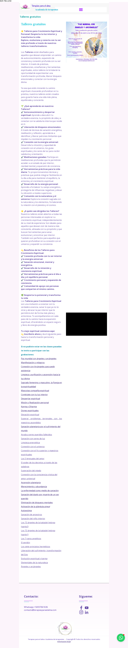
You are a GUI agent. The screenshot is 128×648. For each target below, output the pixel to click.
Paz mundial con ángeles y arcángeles (38, 358)
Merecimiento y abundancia (34, 486)
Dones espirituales (30, 410)
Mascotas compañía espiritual (35, 390)
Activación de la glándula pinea (35, 506)
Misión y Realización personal (35, 402)
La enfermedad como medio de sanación (40, 490)
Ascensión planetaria (31, 482)
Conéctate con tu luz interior (34, 394)
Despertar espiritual (30, 398)
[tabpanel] (41, 301)
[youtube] (86, 608)
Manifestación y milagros (33, 362)
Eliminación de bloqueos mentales (37, 502)
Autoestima (26, 510)
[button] (121, 638)
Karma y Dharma (29, 406)
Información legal (64, 641)
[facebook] (81, 608)
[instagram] (81, 612)
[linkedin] (86, 612)
